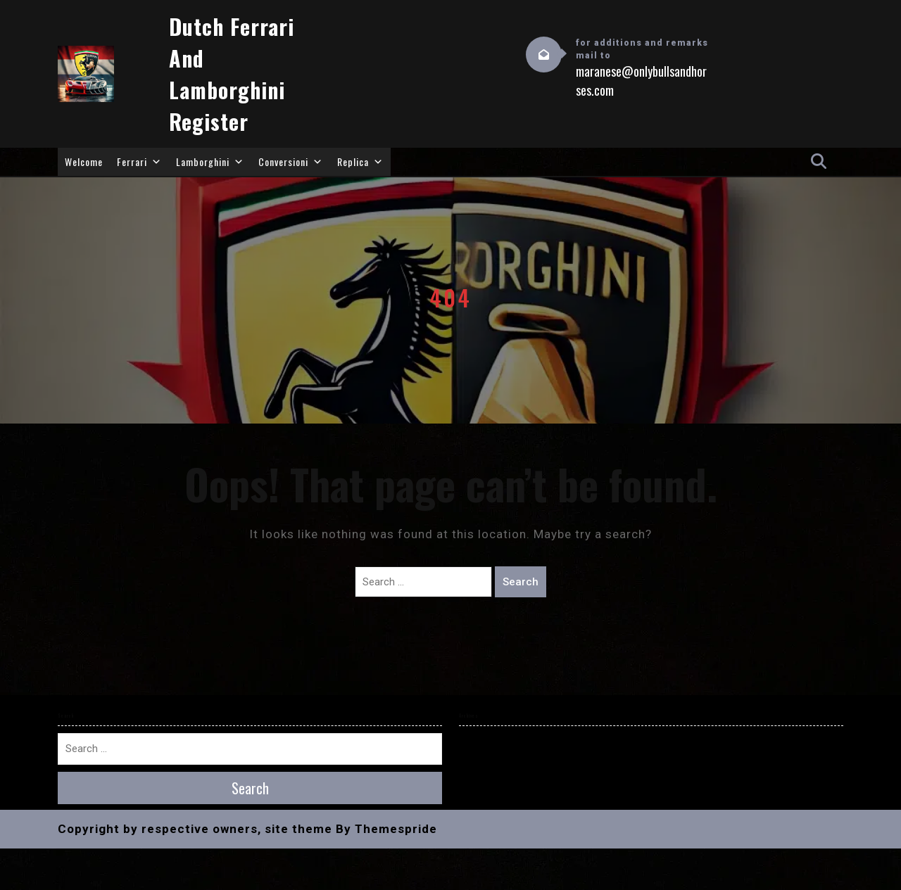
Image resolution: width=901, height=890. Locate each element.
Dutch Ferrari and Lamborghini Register (231, 74)
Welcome (84, 161)
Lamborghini (210, 162)
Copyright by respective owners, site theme (195, 829)
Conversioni (290, 162)
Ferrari (139, 162)
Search (520, 582)
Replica (360, 162)
